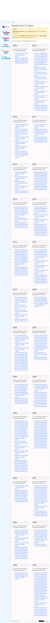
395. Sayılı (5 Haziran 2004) (21, 457)
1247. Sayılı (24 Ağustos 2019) (40, 64)
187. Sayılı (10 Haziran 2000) (21, 544)
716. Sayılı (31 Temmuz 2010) (21, 302)
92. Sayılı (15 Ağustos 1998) (21, 577)
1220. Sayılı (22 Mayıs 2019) (40, 88)
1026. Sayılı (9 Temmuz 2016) (21, 183)
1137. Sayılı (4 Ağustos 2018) (22, 138)
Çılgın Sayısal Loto (6, 33)
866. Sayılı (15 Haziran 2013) (41, 221)
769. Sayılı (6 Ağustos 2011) (40, 257)
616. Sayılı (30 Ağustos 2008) (22, 340)
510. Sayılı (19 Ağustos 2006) (22, 395)
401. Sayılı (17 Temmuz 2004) (21, 443)
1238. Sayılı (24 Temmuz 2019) (40, 69)
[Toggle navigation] (13, 22)
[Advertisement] (25, 10)
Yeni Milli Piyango (6, 57)
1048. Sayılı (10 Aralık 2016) (21, 173)
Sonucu (6, 26)
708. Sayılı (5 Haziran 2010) (21, 316)
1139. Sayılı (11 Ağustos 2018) (21, 134)
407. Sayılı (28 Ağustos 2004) (22, 438)
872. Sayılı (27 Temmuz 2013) (40, 211)
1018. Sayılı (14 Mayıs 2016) (21, 187)
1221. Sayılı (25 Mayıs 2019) (40, 83)
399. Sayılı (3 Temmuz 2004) (21, 447)
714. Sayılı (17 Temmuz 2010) (21, 311)
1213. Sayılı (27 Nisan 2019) (40, 97)
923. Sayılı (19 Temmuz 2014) (21, 219)
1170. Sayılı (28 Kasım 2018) (21, 126)
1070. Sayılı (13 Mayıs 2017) (40, 134)
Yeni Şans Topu (6, 39)
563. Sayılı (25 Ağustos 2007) (41, 349)
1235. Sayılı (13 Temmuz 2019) (40, 78)
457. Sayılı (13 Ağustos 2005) (41, 389)
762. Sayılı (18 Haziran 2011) (41, 267)
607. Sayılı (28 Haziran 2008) (21, 349)
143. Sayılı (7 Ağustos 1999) (40, 541)
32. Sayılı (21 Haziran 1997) (40, 604)
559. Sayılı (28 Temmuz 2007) (40, 354)
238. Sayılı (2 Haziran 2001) (40, 507)
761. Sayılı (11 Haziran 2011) (41, 271)
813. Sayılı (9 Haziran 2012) (21, 264)
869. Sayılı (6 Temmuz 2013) (41, 216)
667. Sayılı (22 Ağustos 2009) (41, 305)
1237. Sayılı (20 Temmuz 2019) (40, 73)
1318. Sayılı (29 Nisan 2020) (21, 55)
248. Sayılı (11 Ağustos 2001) (41, 503)
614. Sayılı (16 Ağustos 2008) (22, 344)
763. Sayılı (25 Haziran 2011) (41, 262)
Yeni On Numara (6, 45)
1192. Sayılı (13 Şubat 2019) (41, 102)
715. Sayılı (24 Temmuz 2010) (21, 306)
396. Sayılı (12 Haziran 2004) (21, 452)
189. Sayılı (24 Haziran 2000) (21, 539)
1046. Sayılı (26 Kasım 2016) (21, 178)
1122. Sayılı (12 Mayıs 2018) (21, 148)
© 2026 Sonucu (15, 621)
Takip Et (47, 621)
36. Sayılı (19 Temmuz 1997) (41, 599)
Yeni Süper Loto (6, 51)
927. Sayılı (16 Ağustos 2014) (22, 214)
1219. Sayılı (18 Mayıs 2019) (40, 92)
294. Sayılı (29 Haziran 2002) (21, 487)
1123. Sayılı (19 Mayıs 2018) (21, 143)
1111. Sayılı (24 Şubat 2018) (21, 156)
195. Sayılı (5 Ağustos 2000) (21, 534)
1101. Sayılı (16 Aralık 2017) (40, 126)
